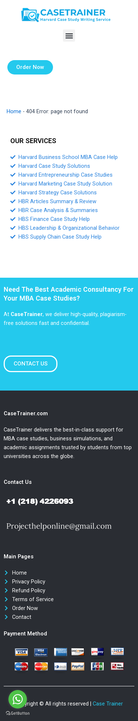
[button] (69, 36)
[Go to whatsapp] (17, 699)
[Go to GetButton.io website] (17, 713)
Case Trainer (108, 703)
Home (14, 111)
